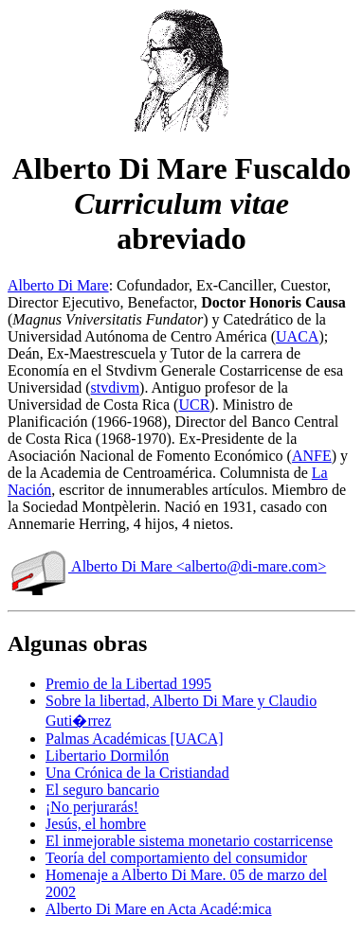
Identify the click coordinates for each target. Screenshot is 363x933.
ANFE (312, 456)
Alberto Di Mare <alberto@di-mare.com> (167, 566)
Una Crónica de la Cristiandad (137, 773)
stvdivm (115, 387)
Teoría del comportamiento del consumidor (176, 858)
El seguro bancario (102, 790)
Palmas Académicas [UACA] (134, 739)
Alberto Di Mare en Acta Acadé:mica (158, 909)
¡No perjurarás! (91, 807)
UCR (193, 404)
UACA (297, 336)
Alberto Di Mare (58, 285)
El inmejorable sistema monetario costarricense (189, 841)
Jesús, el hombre (95, 824)
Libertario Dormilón (107, 756)
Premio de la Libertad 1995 (128, 684)
